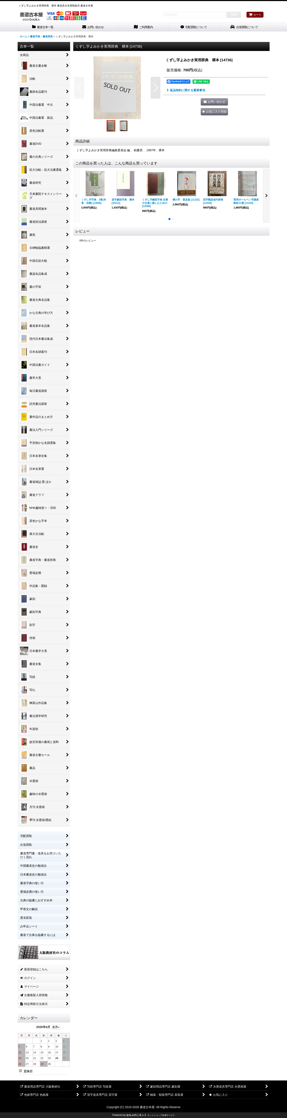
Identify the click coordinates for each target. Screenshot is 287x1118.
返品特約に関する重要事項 (186, 90)
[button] (79, 88)
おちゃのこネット (136, 1115)
